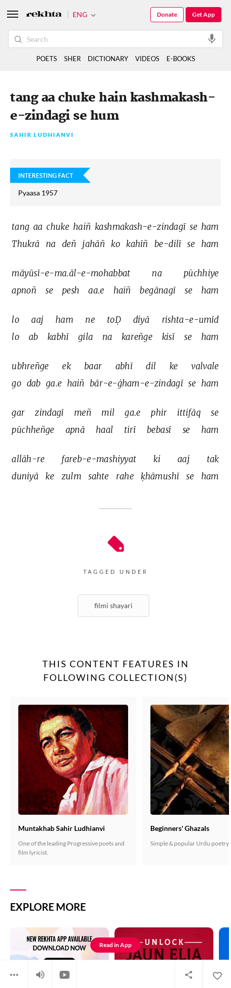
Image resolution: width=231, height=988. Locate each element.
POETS (46, 59)
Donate (167, 14)
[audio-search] (212, 38)
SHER (72, 59)
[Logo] (44, 15)
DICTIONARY (108, 59)
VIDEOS (147, 59)
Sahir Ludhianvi (42, 135)
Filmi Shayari (113, 605)
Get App (203, 14)
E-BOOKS (180, 59)
